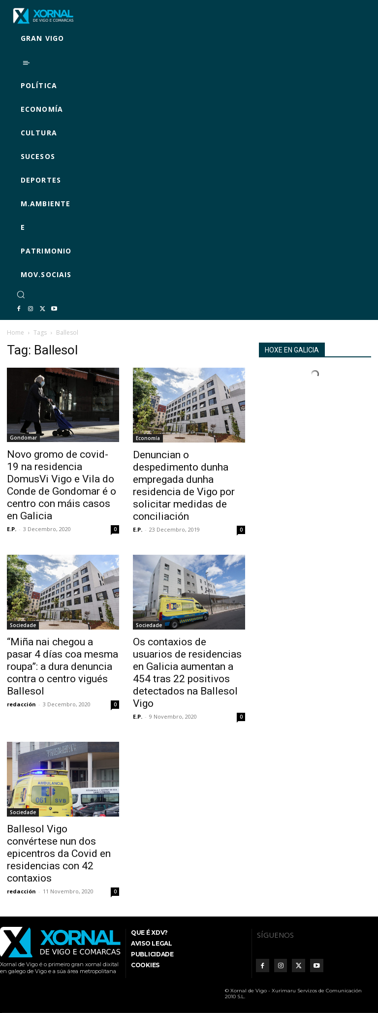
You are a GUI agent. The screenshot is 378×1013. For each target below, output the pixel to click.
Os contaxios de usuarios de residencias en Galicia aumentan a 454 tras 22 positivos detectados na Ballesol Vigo (187, 672)
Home (15, 332)
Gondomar (23, 437)
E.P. (11, 529)
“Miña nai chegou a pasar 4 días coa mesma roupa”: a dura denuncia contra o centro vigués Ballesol (62, 666)
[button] (21, 294)
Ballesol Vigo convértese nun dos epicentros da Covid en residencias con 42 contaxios (59, 853)
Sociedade (23, 625)
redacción (21, 704)
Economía (148, 438)
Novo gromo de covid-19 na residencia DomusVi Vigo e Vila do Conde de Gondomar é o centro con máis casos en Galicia (61, 485)
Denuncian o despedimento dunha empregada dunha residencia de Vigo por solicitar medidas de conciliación (184, 485)
